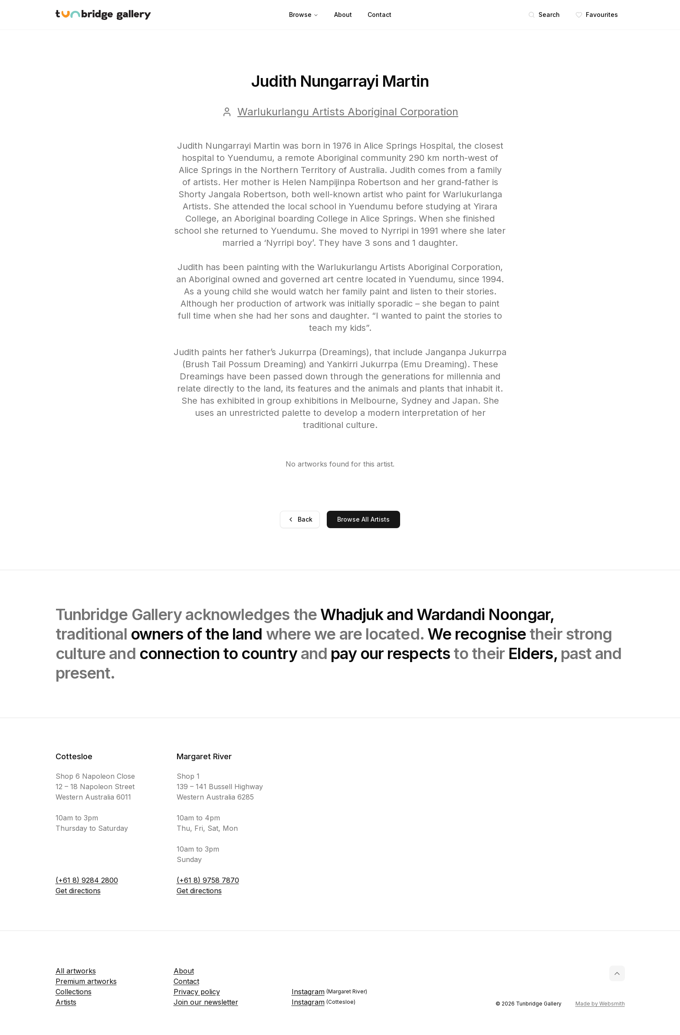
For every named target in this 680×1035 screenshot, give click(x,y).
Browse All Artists (363, 519)
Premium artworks (86, 981)
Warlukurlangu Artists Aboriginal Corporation (347, 111)
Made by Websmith (600, 1003)
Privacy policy (197, 991)
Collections (74, 991)
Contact (379, 14)
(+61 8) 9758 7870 (208, 880)
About (343, 14)
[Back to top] (617, 973)
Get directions (78, 890)
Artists (66, 1002)
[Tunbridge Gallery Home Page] (103, 15)
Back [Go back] (299, 519)
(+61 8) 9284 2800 (87, 880)
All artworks (76, 970)
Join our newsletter (206, 1002)
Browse (304, 14)
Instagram (329, 991)
